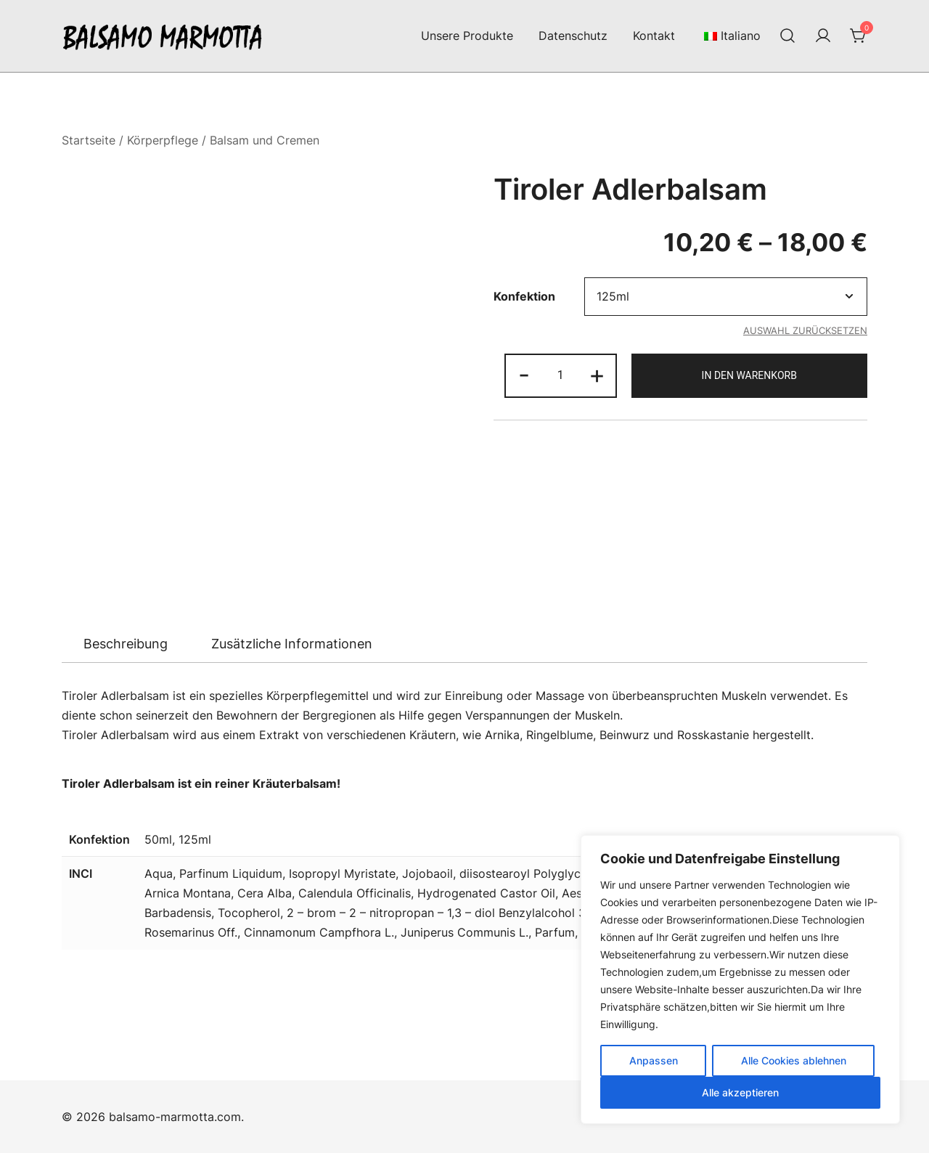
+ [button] (597, 374)
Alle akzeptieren (740, 1092)
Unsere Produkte (467, 35)
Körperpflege (162, 140)
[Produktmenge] (560, 375)
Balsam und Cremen (264, 140)
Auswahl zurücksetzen (805, 330)
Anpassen (653, 1060)
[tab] (125, 644)
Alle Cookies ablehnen (793, 1060)
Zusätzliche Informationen (291, 643)
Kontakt (654, 35)
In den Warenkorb (749, 375)
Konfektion (524, 297)
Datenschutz (573, 35)
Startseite (88, 140)
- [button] (524, 374)
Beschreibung (125, 643)
